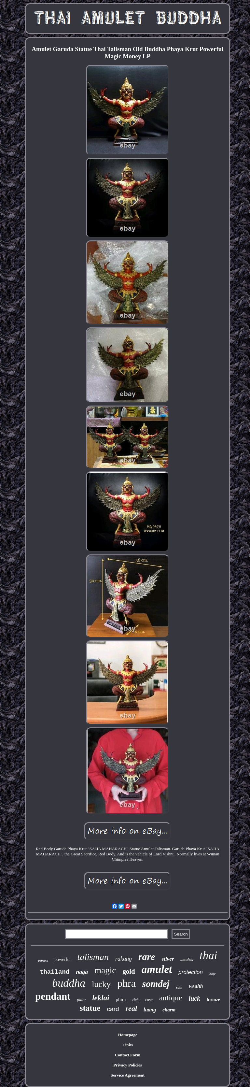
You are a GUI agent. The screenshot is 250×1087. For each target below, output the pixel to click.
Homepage (127, 1034)
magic (105, 970)
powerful (62, 959)
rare (146, 956)
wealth (196, 986)
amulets (186, 959)
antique (170, 998)
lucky (101, 984)
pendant (53, 996)
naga (82, 972)
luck (195, 998)
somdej (156, 984)
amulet (157, 969)
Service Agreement (128, 1075)
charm (168, 1009)
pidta (81, 999)
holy (212, 974)
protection (190, 972)
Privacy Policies (127, 1065)
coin (179, 987)
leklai (100, 998)
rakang (123, 958)
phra (126, 983)
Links (127, 1044)
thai (208, 955)
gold (128, 971)
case (149, 999)
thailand (54, 972)
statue (90, 1008)
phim (121, 999)
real (131, 1008)
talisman (92, 957)
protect (43, 960)
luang (150, 1009)
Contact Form (127, 1054)
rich (135, 999)
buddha (68, 983)
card (113, 1009)
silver (168, 959)
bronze (213, 999)
